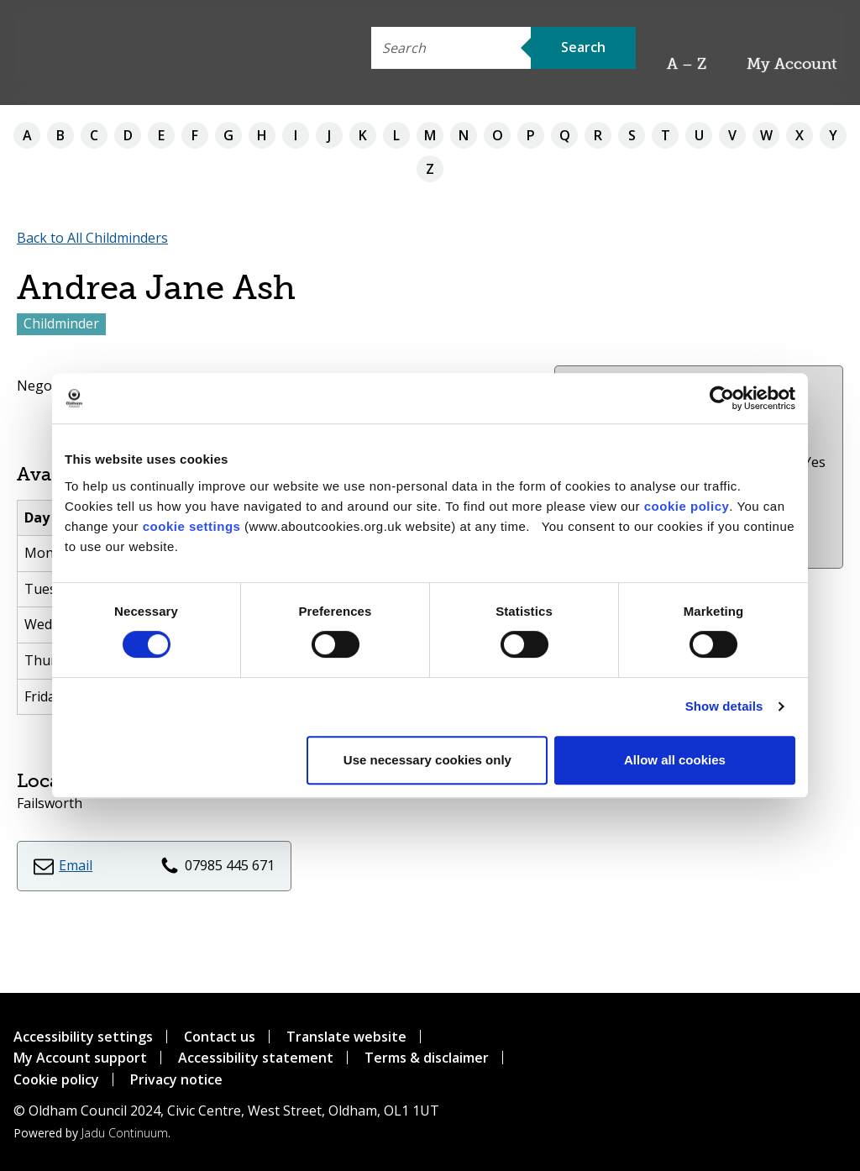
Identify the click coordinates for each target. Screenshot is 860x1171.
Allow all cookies (675, 760)
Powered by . (91, 1133)
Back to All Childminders (92, 237)
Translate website (346, 1036)
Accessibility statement (255, 1057)
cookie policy (687, 506)
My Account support (80, 1057)
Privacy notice (176, 1079)
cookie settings (192, 526)
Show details (724, 706)
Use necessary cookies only (427, 760)
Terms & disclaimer (426, 1057)
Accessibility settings (83, 1036)
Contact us (219, 1036)
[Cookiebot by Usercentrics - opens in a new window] (721, 398)
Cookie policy (56, 1079)
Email (75, 865)
